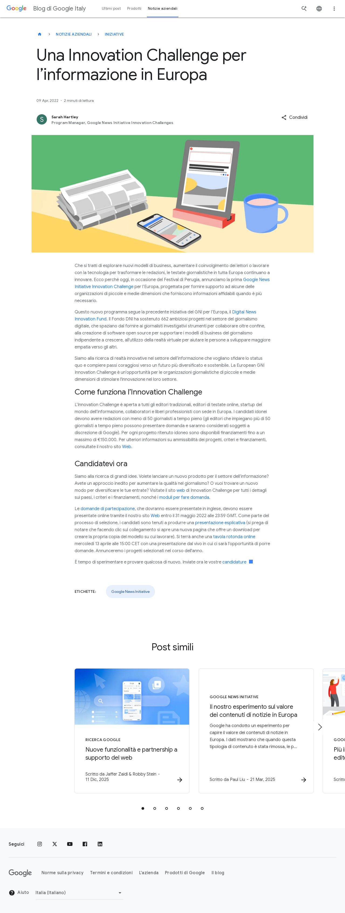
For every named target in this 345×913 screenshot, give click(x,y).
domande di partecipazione (108, 508)
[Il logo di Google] (20, 873)
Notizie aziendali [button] (162, 8)
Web (126, 446)
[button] (294, 117)
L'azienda (148, 873)
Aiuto (19, 893)
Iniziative (114, 34)
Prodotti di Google (185, 873)
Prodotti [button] (134, 8)
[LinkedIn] (100, 844)
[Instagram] (39, 844)
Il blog (218, 873)
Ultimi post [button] (111, 8)
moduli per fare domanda (184, 497)
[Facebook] (84, 844)
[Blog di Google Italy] (39, 34)
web (181, 490)
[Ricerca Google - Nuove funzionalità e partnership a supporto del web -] (102, 731)
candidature (237, 562)
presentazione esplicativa (220, 522)
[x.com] (54, 844)
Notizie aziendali (74, 34)
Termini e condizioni (111, 873)
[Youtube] (69, 844)
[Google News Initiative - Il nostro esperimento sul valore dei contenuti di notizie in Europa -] (243, 731)
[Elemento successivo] (319, 727)
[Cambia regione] (79, 892)
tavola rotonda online (234, 537)
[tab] (143, 809)
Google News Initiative (130, 591)
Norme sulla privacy (63, 873)
